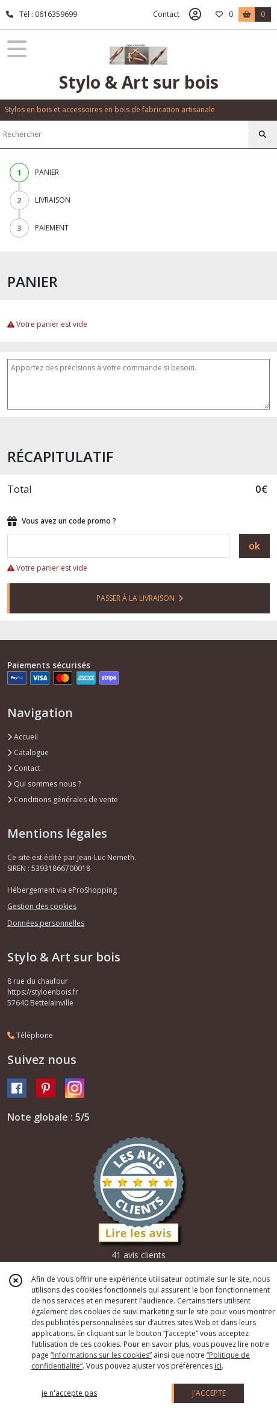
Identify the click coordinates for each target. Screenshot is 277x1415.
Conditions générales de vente (62, 799)
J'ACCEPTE (209, 1393)
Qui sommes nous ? (44, 784)
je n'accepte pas (69, 1393)
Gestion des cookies (41, 906)
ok (254, 545)
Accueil (22, 737)
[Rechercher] (262, 134)
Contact (166, 14)
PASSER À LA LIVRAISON (139, 598)
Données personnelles (45, 923)
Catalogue (28, 752)
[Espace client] (195, 14)
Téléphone (30, 1035)
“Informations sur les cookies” (101, 1355)
